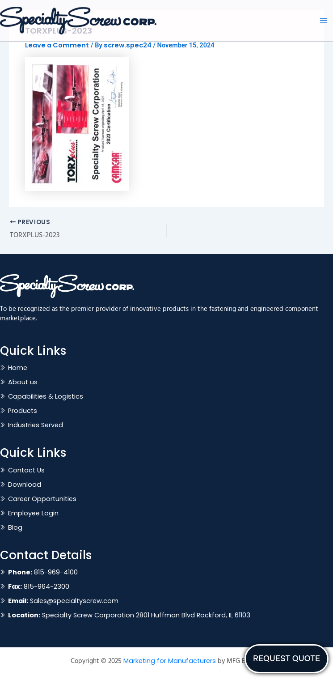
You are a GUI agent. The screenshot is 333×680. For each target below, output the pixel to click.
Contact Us (26, 470)
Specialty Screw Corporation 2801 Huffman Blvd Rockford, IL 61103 (129, 615)
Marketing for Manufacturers (169, 660)
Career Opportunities (42, 498)
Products (22, 410)
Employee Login (33, 513)
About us (23, 382)
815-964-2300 (38, 586)
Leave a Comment (57, 45)
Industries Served (35, 425)
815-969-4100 (43, 572)
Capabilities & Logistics (45, 396)
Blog (15, 527)
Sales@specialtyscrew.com (63, 600)
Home (17, 367)
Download (24, 484)
